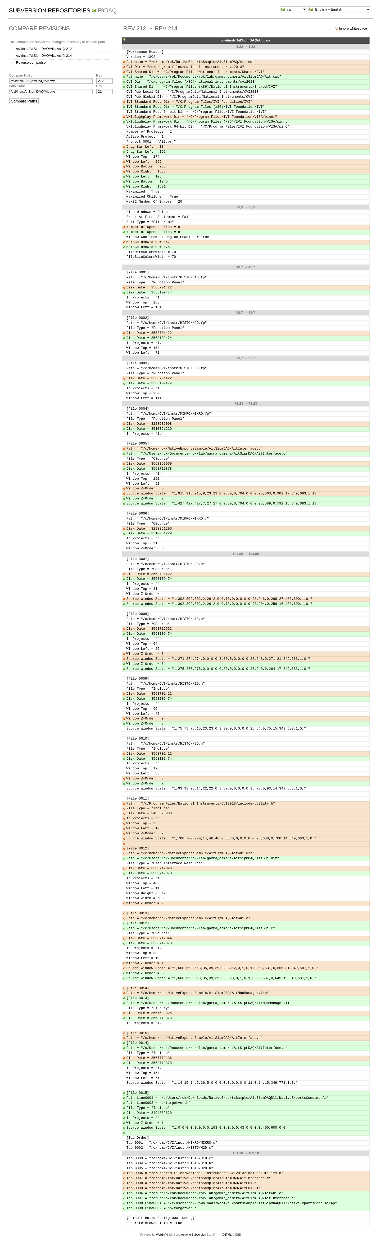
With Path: (17, 86)
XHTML (227, 1234)
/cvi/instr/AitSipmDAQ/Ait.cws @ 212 (44, 49)
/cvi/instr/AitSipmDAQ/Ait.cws (245, 40)
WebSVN (162, 1234)
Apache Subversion (193, 1234)
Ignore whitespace (353, 28)
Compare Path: (20, 75)
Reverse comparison (31, 62)
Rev (99, 75)
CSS (238, 1234)
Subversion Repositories (49, 10)
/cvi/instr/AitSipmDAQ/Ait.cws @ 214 (44, 56)
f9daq (107, 10)
